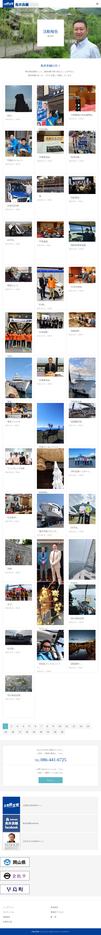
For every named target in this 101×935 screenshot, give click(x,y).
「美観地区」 (75, 331)
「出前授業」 (43, 332)
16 (13, 732)
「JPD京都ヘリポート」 (80, 471)
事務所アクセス (57, 912)
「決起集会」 (75, 197)
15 (6, 732)
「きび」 (9, 604)
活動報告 (6, 917)
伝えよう (50, 780)
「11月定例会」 (76, 287)
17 (20, 732)
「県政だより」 (12, 285)
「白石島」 (10, 648)
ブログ (17, 119)
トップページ (8, 907)
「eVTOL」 (10, 240)
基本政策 (54, 907)
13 (81, 726)
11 (67, 726)
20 (41, 732)
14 (88, 726)
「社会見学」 (11, 517)
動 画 (53, 917)
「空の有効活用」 (77, 618)
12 (74, 726)
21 (48, 732)
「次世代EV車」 (13, 206)
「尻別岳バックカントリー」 (48, 666)
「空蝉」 (9, 569)
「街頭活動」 (75, 157)
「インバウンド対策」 (16, 468)
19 (34, 732)
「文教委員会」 (44, 157)
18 (27, 732)
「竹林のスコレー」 (14, 160)
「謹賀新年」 (75, 664)
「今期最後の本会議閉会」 (81, 115)
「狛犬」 (9, 115)
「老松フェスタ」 (13, 422)
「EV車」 (41, 305)
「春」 (40, 196)
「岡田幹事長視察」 (78, 245)
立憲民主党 (7, 922)
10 (60, 726)
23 (62, 732)
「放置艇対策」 (76, 422)
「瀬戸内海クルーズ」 (47, 531)
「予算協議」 (43, 241)
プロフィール (8, 912)
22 (55, 732)
